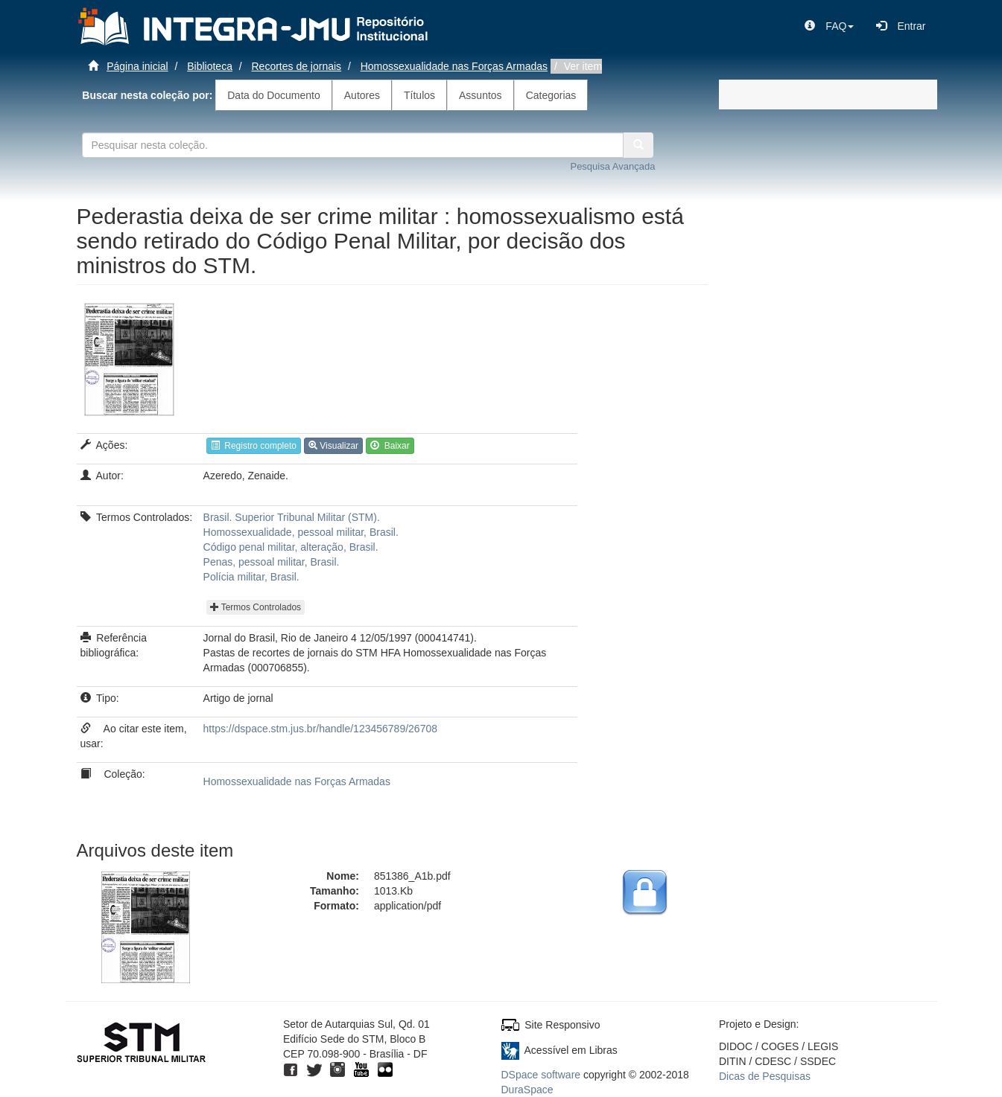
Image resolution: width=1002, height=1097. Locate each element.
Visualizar (333, 446)
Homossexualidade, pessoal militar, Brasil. (301, 532)
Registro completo (254, 446)
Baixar (390, 446)
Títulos (419, 95)
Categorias (551, 95)
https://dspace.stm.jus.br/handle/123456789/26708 (320, 729)
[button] (829, 26)
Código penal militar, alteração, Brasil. (290, 547)
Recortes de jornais (297, 66)
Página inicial (137, 66)
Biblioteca (209, 66)
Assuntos (480, 95)
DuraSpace (527, 1090)
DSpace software (541, 1075)
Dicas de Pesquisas (765, 1076)
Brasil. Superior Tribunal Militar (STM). (291, 517)
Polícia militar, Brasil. (251, 577)
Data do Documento (273, 95)
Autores (362, 95)
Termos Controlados (256, 607)
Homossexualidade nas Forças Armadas (454, 66)
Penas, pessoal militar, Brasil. (271, 562)
